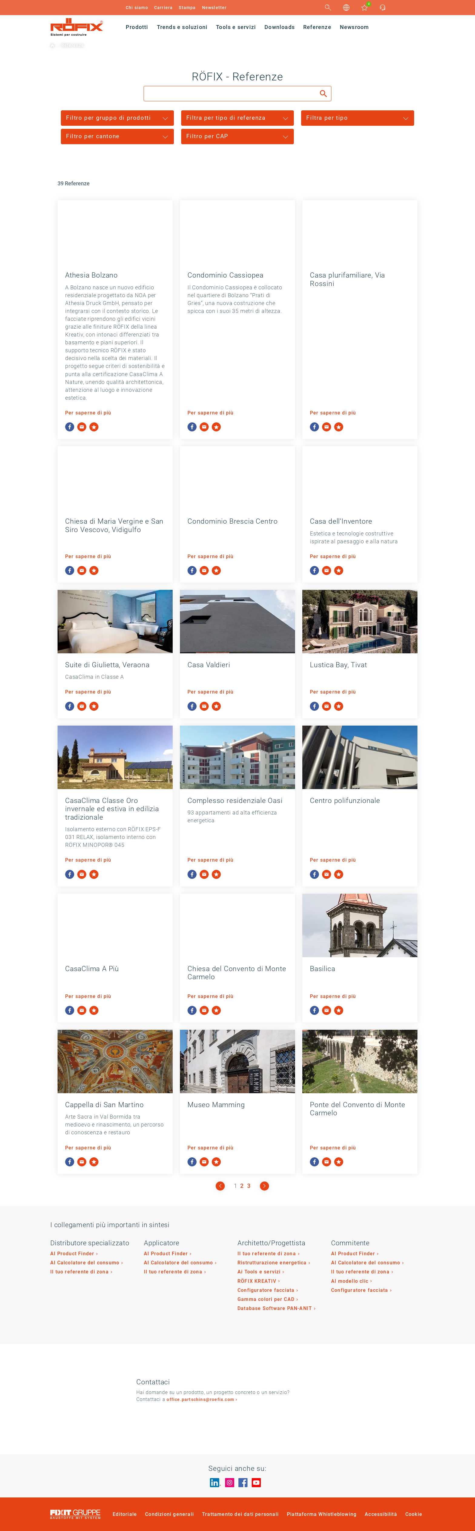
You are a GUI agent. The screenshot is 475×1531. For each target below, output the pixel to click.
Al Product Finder (72, 1253)
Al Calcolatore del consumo (84, 1263)
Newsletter (214, 7)
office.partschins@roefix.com (200, 1399)
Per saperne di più (88, 413)
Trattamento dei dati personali (240, 1514)
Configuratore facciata (266, 1290)
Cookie (413, 1514)
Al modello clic (349, 1281)
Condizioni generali (169, 1514)
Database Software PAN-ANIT (275, 1308)
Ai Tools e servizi (259, 1272)
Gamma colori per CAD (266, 1299)
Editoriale (125, 1514)
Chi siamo (137, 7)
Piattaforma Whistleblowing (322, 1514)
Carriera (163, 7)
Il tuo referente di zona (79, 1272)
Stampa (187, 7)
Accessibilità (381, 1514)
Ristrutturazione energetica (272, 1263)
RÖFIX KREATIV (257, 1281)
